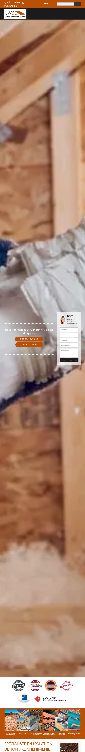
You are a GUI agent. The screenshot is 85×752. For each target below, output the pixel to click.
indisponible (12, 2)
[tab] (42, 376)
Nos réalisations (29, 339)
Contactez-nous (29, 344)
